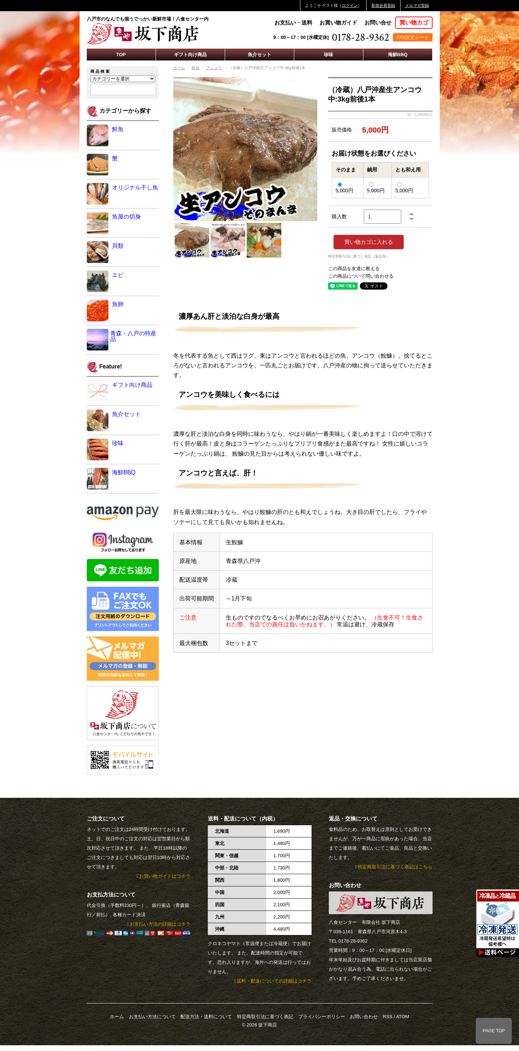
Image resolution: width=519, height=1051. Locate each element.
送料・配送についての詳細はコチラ (274, 981)
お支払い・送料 (293, 22)
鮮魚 (196, 68)
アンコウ (214, 68)
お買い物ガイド (338, 22)
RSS (388, 1016)
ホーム (179, 68)
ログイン (350, 5)
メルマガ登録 (417, 5)
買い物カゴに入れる (368, 242)
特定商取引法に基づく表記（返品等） (358, 256)
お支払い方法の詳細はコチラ (160, 924)
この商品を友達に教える (354, 268)
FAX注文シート (413, 37)
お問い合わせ (364, 1016)
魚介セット (259, 54)
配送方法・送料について (206, 1016)
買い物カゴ (413, 22)
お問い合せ (378, 22)
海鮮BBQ (398, 54)
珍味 (328, 54)
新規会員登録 (383, 5)
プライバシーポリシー (321, 1016)
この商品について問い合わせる (361, 276)
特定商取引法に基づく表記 (265, 1016)
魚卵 (118, 304)
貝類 (118, 246)
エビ (118, 275)
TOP (121, 54)
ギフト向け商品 (190, 54)
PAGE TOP (494, 1030)
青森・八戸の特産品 (133, 336)
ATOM (402, 1016)
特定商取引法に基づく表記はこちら (395, 866)
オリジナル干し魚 (135, 187)
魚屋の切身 (126, 217)
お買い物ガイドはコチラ (165, 876)
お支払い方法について (152, 1016)
